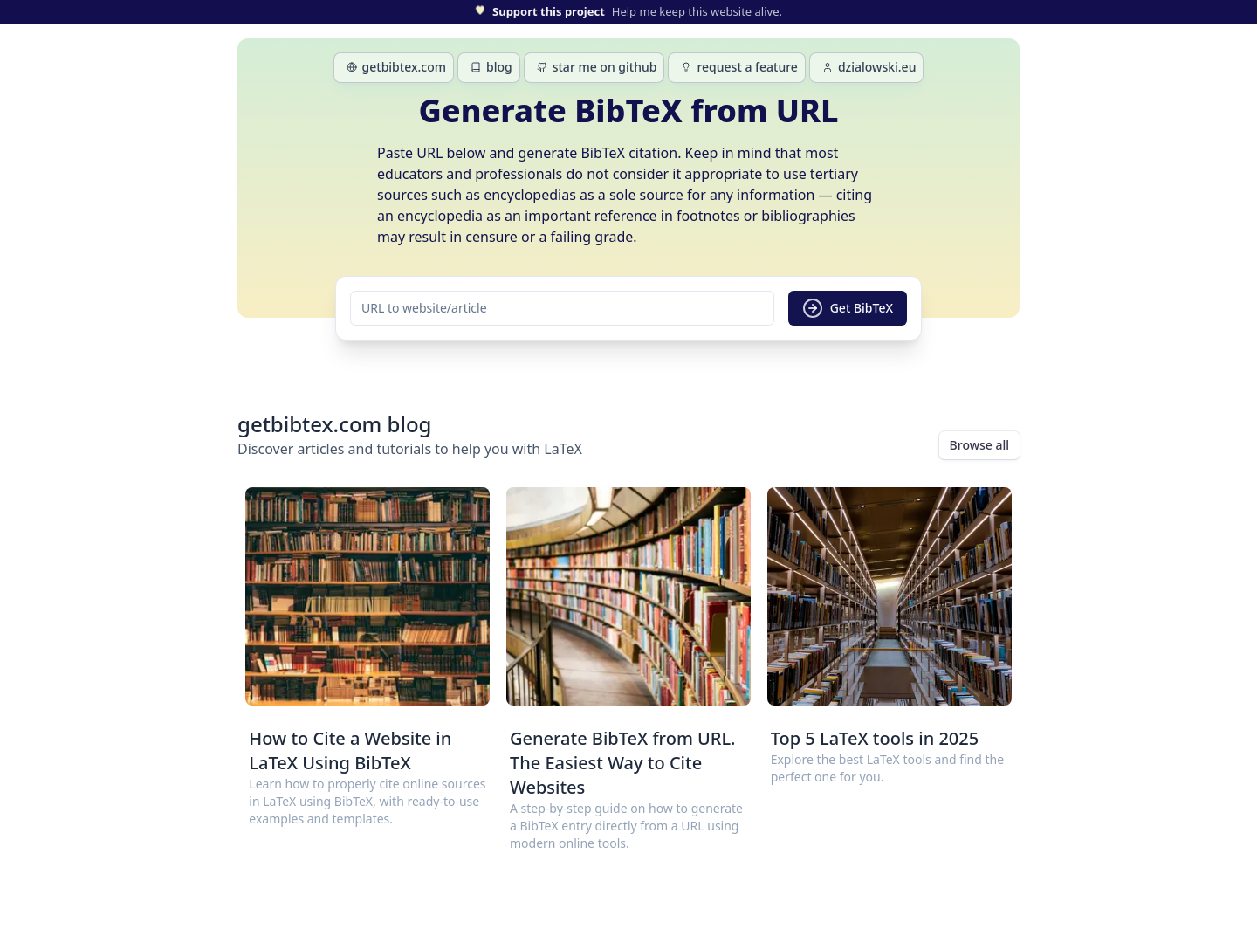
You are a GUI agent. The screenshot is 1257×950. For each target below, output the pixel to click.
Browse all (979, 445)
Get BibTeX (847, 308)
